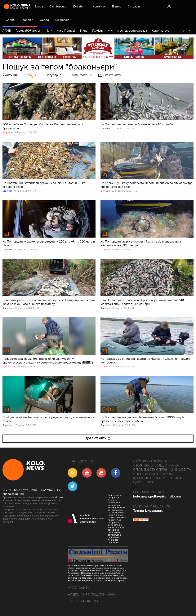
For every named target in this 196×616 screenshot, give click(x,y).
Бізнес (116, 6)
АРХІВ (6, 31)
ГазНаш (97, 31)
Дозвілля (79, 6)
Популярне (54, 75)
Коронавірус (160, 31)
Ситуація (134, 6)
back (183, 31)
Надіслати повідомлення (91, 594)
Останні (30, 75)
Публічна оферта (83, 601)
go (189, 31)
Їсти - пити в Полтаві (61, 31)
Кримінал (99, 6)
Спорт (10, 20)
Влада (38, 6)
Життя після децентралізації (127, 31)
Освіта (44, 20)
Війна (83, 31)
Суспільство (57, 6)
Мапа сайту (79, 588)
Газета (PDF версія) (29, 31)
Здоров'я (27, 20)
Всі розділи (65, 20)
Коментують (80, 75)
